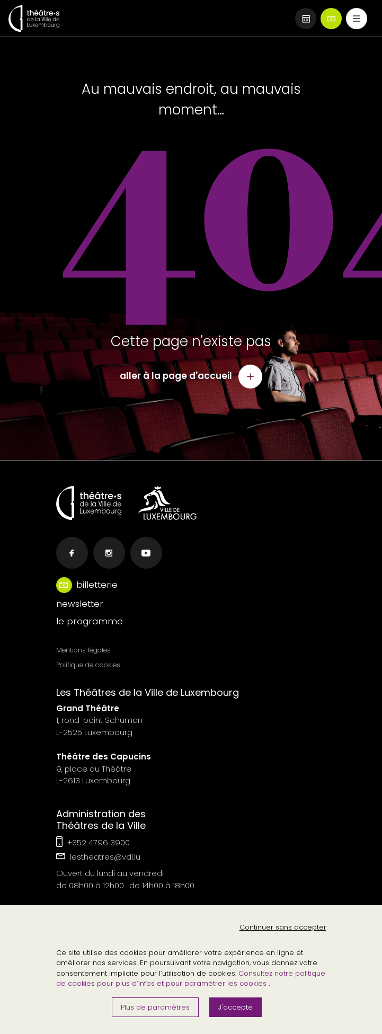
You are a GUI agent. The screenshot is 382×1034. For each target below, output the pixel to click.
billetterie (97, 584)
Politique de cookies (88, 665)
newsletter (79, 603)
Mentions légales (83, 650)
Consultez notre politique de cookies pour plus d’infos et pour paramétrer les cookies (190, 978)
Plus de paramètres (155, 1007)
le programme (89, 621)
